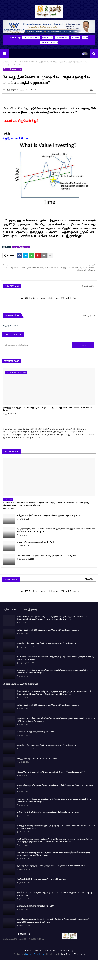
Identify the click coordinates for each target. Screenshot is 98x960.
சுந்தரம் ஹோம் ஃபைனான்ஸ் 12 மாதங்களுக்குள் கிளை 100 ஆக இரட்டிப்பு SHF (51, 771)
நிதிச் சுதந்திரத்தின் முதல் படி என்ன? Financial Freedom (41, 879)
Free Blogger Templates (73, 954)
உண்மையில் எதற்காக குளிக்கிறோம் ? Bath (35, 542)
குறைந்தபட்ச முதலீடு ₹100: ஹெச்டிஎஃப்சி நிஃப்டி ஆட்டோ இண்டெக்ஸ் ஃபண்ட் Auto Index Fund (47, 409)
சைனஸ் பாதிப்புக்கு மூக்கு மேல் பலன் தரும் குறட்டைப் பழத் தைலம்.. (47, 555)
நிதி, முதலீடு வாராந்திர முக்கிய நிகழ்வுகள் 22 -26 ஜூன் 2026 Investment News (51, 865)
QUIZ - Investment (31, 37)
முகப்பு (5, 61)
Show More (90, 579)
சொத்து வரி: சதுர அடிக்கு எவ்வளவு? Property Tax (39, 758)
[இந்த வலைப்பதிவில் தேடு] (38, 345)
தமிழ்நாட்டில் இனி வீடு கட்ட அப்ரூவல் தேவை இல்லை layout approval (48, 515)
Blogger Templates (34, 954)
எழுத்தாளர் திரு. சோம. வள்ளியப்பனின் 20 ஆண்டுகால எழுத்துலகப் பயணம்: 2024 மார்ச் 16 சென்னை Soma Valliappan (56, 530)
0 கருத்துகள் (89, 315)
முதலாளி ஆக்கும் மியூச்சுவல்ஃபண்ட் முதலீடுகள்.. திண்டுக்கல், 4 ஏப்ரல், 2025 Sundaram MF (55, 786)
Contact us (50, 950)
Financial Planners (49, 42)
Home (28, 950)
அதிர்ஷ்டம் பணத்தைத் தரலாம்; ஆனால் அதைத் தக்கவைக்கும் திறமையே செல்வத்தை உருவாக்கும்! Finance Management (53, 853)
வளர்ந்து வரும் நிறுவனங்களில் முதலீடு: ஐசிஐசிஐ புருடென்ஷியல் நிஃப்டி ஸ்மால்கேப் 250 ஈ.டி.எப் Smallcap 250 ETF (56, 827)
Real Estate (47, 37)
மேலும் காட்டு (88, 286)
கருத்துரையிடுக (10, 325)
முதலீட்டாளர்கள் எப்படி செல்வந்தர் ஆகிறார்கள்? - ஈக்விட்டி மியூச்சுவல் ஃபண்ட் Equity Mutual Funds (54, 893)
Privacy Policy (66, 950)
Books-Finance (62, 37)
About (38, 950)
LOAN (85, 37)
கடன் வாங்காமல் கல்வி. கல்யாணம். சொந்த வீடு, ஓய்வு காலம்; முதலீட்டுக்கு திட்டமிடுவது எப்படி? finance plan (56, 658)
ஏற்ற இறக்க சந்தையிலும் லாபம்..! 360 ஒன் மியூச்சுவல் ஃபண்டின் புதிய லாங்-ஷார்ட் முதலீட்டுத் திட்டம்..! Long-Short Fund (53, 920)
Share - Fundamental (21, 61)
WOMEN (75, 37)
